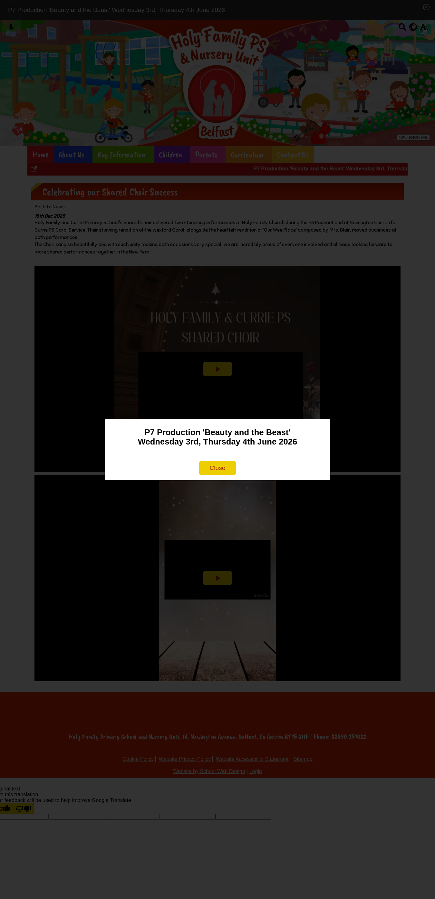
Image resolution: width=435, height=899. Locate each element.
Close (217, 467)
